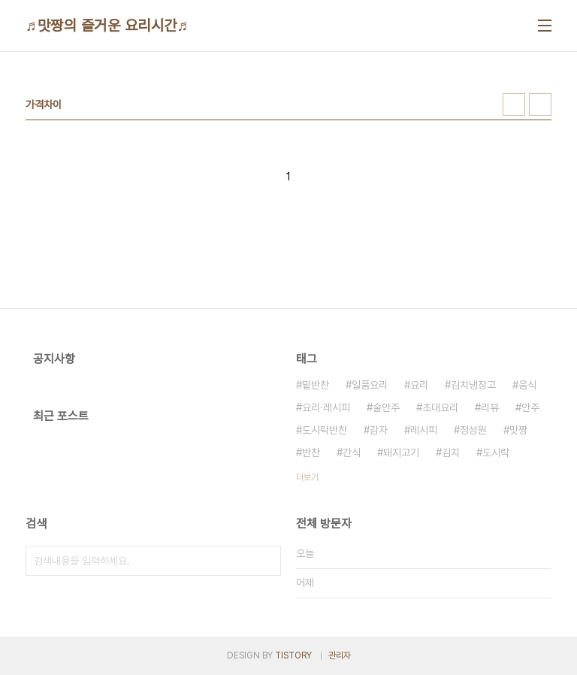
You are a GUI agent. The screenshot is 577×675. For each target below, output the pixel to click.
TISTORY (293, 655)
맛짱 (518, 430)
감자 (379, 430)
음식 (527, 385)
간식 (352, 452)
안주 (530, 407)
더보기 (307, 477)
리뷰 (490, 407)
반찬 (311, 452)
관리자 (339, 655)
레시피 (423, 430)
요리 (419, 385)
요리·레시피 (326, 407)
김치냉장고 (473, 385)
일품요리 (370, 385)
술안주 (386, 407)
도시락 (495, 452)
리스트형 (540, 104)
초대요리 (440, 407)
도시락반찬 (324, 430)
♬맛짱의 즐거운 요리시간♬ (107, 26)
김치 (451, 452)
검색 (266, 560)
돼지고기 (401, 452)
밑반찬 (315, 385)
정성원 (473, 430)
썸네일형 (514, 104)
